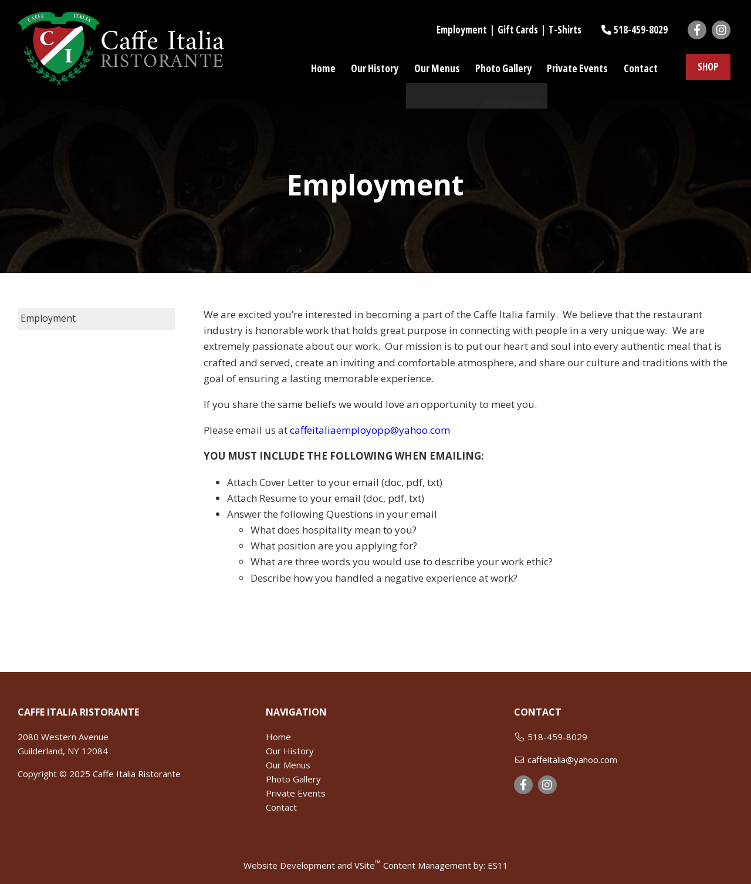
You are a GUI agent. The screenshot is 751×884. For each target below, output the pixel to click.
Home (278, 737)
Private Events (296, 793)
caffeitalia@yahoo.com (572, 759)
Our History (290, 751)
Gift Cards (518, 29)
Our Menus (288, 765)
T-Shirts (565, 29)
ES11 (498, 865)
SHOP (708, 68)
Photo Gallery (293, 779)
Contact (281, 807)
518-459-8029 (641, 29)
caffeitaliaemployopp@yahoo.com (370, 430)
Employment (462, 29)
